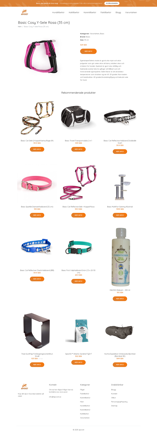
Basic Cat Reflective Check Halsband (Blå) (37, 272)
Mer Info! (88, 53)
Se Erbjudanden (112, 3)
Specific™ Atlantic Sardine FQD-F (78, 355)
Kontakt (114, 395)
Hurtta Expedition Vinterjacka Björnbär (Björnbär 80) (120, 356)
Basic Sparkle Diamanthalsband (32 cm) (37, 208)
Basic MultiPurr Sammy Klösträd (120, 208)
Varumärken (131, 13)
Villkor (113, 399)
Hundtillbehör (58, 13)
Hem (19, 28)
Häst (82, 403)
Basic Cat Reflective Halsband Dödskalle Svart (120, 143)
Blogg (118, 13)
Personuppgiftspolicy (119, 403)
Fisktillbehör (106, 13)
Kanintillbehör (90, 13)
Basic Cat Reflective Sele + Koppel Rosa (78, 208)
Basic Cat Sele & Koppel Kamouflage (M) (37, 142)
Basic (102, 35)
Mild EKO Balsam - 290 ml (120, 292)
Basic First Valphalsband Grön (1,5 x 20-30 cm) (78, 273)
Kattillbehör (74, 13)
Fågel (82, 391)
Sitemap (114, 407)
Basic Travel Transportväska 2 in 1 (78, 142)
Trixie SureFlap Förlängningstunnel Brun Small (37, 356)
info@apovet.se (55, 398)
